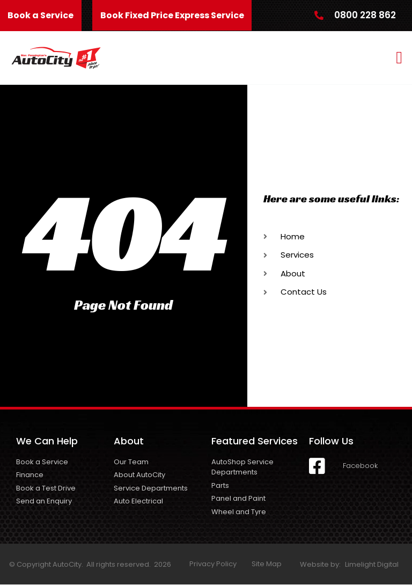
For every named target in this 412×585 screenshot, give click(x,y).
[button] (399, 58)
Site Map (267, 564)
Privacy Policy (213, 564)
